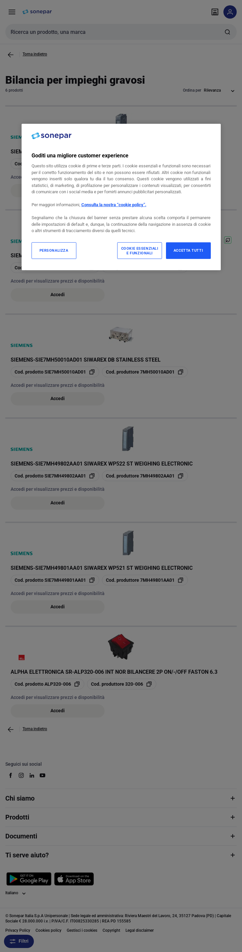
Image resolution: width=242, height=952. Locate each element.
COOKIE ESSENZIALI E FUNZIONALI (139, 250)
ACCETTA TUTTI (188, 250)
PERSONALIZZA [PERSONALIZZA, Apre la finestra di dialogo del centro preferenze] (54, 250)
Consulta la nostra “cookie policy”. (113, 204)
